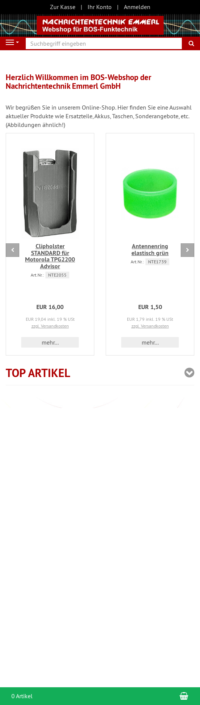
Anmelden (137, 7)
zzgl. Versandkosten (50, 326)
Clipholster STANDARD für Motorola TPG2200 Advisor (50, 256)
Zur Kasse (62, 7)
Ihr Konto (100, 7)
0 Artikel (22, 696)
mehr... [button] (50, 342)
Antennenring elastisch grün (150, 249)
